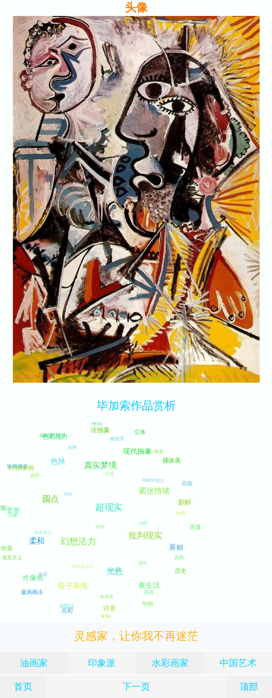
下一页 (136, 686)
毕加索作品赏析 (136, 405)
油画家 (34, 662)
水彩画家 (170, 662)
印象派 (102, 662)
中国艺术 (238, 662)
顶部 (249, 686)
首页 (23, 686)
